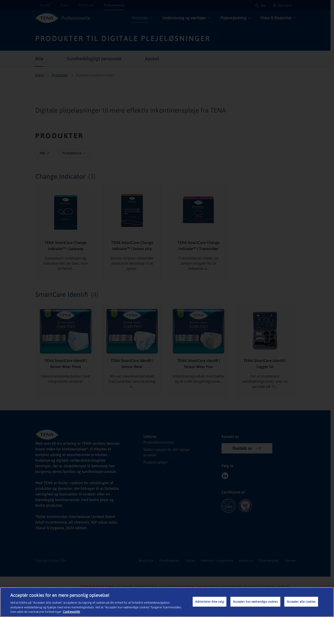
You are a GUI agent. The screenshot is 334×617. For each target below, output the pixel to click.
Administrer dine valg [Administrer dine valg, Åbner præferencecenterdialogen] (209, 602)
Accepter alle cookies (301, 602)
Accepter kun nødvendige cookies (255, 602)
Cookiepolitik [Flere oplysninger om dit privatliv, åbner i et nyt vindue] (57, 612)
